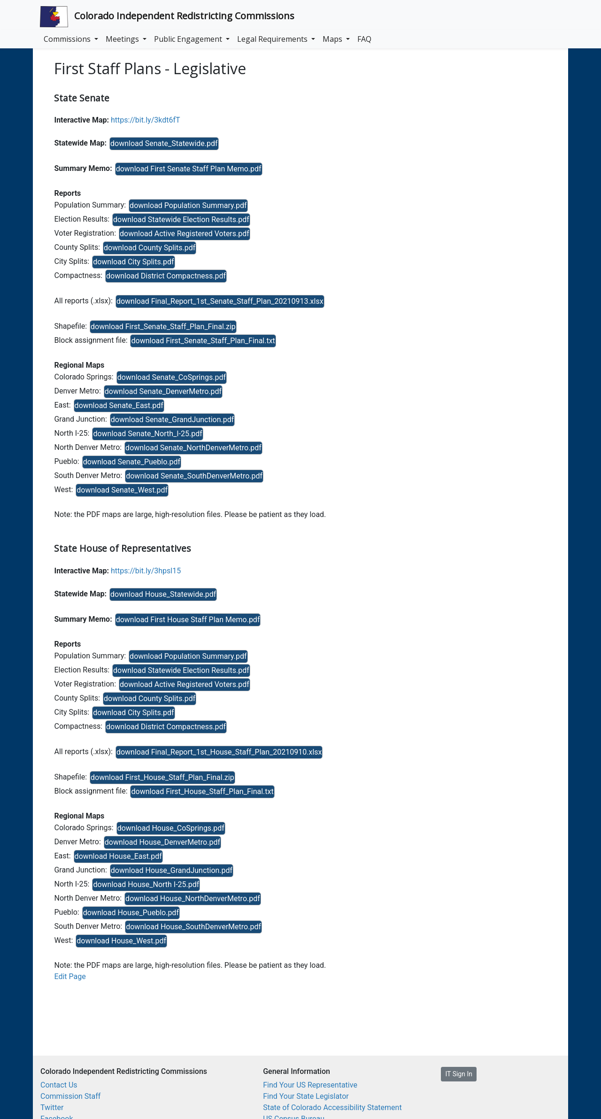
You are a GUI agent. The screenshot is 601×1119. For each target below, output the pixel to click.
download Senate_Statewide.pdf (164, 143)
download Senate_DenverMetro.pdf (163, 391)
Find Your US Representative (310, 1084)
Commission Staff (70, 1096)
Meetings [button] (123, 39)
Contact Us (58, 1084)
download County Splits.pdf (149, 247)
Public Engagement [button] (189, 39)
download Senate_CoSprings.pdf (171, 377)
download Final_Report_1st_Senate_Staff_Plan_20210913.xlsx (220, 301)
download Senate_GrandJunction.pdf (172, 419)
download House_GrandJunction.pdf (171, 870)
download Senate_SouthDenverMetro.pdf (194, 475)
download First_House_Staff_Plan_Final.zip (162, 777)
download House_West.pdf (121, 940)
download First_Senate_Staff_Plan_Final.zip (163, 326)
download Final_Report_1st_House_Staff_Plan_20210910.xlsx (219, 752)
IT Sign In (458, 1074)
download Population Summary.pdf (188, 205)
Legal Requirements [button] (273, 39)
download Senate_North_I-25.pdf (147, 433)
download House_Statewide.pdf (163, 594)
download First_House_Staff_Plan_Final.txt (202, 791)
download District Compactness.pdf (166, 275)
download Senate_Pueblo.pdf (131, 461)
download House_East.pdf (118, 856)
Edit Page (69, 976)
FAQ (364, 39)
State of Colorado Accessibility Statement (332, 1107)
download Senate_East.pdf (119, 405)
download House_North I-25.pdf (146, 884)
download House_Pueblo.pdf (131, 912)
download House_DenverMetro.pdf (162, 842)
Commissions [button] (68, 39)
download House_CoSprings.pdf (170, 828)
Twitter (51, 1107)
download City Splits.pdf (133, 261)
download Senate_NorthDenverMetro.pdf (193, 447)
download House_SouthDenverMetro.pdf (193, 926)
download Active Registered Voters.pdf (184, 233)
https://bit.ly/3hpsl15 (146, 570)
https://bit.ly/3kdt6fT (145, 120)
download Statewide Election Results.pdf (181, 219)
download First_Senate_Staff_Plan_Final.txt (203, 340)
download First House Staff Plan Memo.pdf (188, 619)
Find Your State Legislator (306, 1096)
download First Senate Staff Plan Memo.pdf (189, 168)
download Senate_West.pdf (122, 490)
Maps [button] (333, 39)
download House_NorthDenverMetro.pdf (192, 898)
